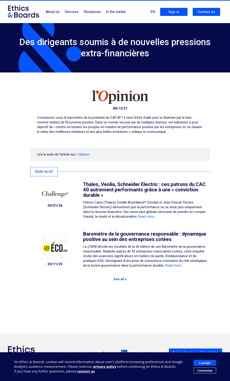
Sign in (173, 12)
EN (152, 12)
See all (120, 279)
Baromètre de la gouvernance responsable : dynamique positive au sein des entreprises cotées (144, 236)
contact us (86, 371)
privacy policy (104, 366)
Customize (204, 370)
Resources (92, 12)
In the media (115, 12)
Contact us (206, 12)
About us (53, 12)
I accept (204, 363)
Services (72, 12)
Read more (146, 217)
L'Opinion (83, 154)
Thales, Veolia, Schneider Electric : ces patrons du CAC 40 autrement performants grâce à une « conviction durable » (144, 190)
